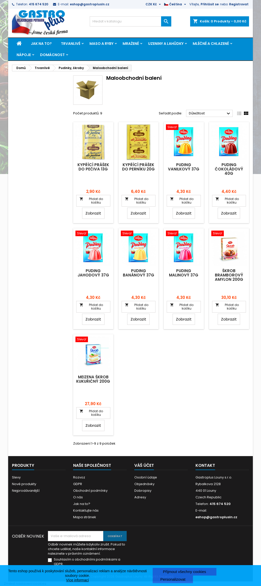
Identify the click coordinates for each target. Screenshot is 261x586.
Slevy (16, 477)
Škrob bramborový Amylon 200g (229, 275)
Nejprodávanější (26, 490)
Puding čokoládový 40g (229, 169)
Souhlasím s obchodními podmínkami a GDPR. (87, 561)
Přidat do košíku (91, 201)
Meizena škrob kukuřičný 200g (93, 379)
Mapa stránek (84, 517)
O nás (78, 497)
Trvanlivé (70, 43)
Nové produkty (24, 484)
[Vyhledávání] (130, 21)
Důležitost (210, 114)
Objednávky (144, 484)
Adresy (140, 497)
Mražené (131, 43)
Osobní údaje (145, 477)
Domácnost (52, 54)
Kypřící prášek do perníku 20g (138, 167)
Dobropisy (142, 490)
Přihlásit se (210, 4)
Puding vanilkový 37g (183, 167)
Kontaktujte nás (86, 510)
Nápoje (24, 54)
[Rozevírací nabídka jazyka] (175, 4)
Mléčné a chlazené (211, 43)
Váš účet (144, 465)
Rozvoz (79, 477)
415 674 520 (38, 4)
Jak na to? (41, 43)
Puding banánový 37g (138, 273)
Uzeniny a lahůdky (166, 43)
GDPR (77, 484)
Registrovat (239, 4)
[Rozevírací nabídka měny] (154, 4)
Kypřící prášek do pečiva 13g (93, 167)
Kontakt (205, 465)
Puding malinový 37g (183, 273)
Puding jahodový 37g (93, 273)
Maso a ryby (101, 43)
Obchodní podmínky (90, 490)
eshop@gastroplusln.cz (89, 4)
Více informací (77, 580)
